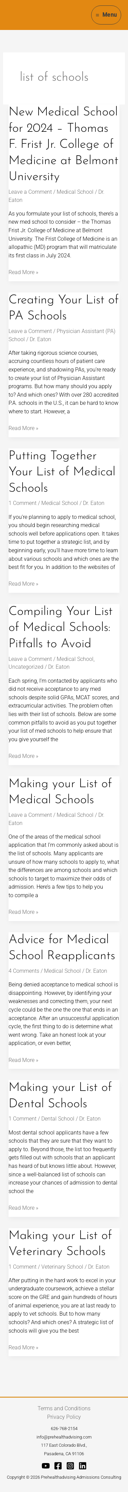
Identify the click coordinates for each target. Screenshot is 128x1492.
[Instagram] (70, 1466)
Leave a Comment (30, 192)
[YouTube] (46, 1466)
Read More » (23, 271)
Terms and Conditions (64, 1408)
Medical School (75, 192)
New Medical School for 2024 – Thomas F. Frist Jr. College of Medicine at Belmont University (63, 144)
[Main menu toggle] (106, 14)
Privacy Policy (64, 1417)
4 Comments (24, 971)
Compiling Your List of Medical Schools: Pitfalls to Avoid (61, 628)
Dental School (57, 1118)
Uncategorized (26, 667)
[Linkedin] (83, 1466)
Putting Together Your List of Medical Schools (62, 472)
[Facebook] (58, 1466)
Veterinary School (62, 1267)
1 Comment (23, 503)
